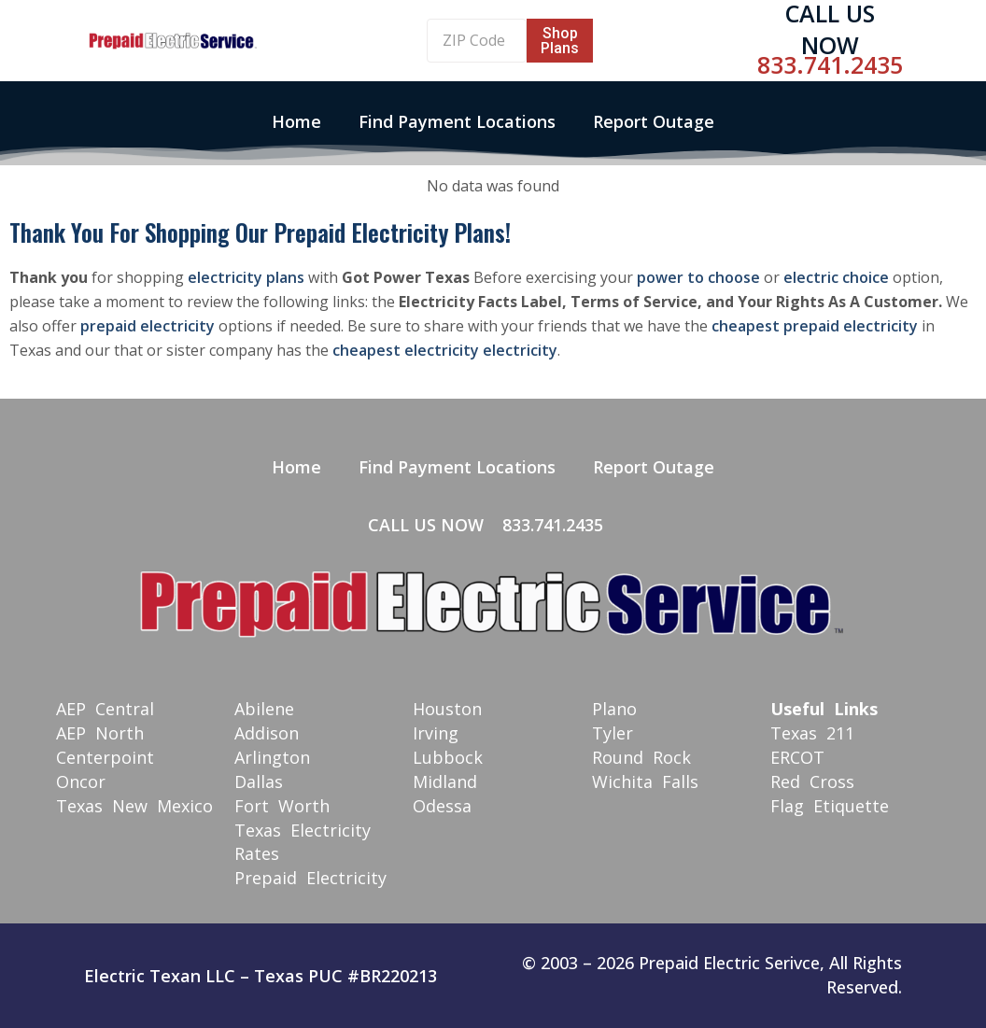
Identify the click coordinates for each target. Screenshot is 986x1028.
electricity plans (246, 277)
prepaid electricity (147, 326)
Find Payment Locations (457, 121)
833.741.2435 (830, 64)
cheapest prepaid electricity (814, 326)
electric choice (836, 277)
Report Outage (653, 121)
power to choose (698, 277)
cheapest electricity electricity (444, 350)
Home (296, 121)
